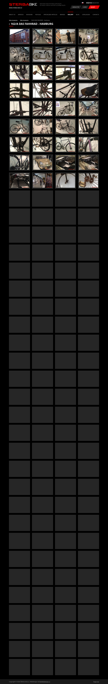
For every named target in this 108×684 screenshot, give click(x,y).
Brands (62, 14)
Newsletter (76, 7)
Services (21, 14)
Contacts (96, 14)
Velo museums (13, 20)
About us (12, 14)
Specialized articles (50, 14)
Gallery (70, 14)
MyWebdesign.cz (44, 682)
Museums (29, 14)
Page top (96, 682)
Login (85, 7)
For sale (38, 14)
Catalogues (86, 14)
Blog (77, 14)
